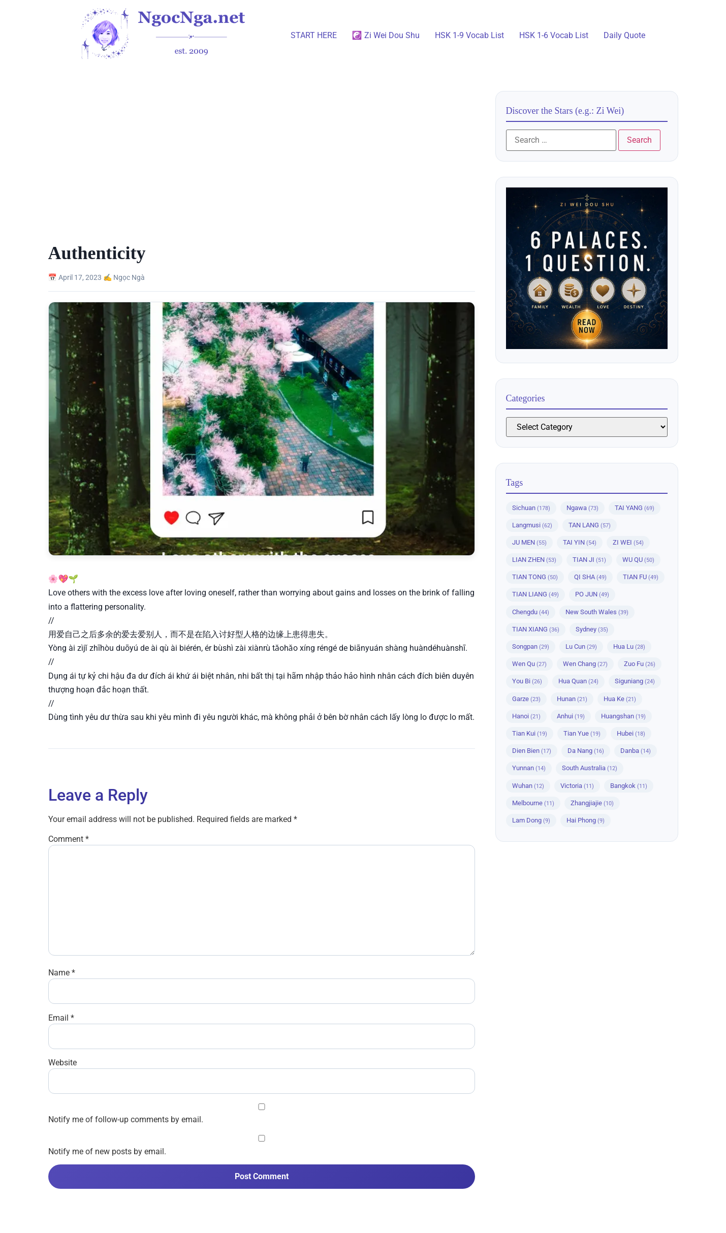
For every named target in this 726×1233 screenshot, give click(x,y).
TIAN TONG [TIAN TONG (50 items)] (535, 577)
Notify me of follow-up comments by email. (125, 1120)
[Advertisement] (261, 166)
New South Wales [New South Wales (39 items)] (596, 612)
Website (62, 1063)
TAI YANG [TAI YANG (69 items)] (634, 508)
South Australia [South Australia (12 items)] (589, 768)
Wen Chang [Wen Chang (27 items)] (585, 664)
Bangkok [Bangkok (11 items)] (628, 785)
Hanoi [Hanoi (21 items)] (526, 716)
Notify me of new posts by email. (107, 1152)
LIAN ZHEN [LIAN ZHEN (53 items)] (534, 559)
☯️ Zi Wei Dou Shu (386, 35)
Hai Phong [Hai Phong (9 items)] (585, 820)
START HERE (314, 35)
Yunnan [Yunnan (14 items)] (529, 768)
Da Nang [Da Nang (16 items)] (585, 750)
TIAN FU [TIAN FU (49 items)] (640, 577)
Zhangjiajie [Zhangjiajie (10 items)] (592, 803)
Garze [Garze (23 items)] (526, 699)
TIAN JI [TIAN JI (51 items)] (589, 559)
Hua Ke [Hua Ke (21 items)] (620, 699)
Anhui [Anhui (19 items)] (571, 716)
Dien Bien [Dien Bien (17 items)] (531, 750)
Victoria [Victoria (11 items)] (577, 785)
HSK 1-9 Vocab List (469, 35)
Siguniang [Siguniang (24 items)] (635, 681)
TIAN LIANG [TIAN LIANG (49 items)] (535, 594)
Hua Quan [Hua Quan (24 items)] (578, 681)
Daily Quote (624, 35)
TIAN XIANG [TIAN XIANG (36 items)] (535, 629)
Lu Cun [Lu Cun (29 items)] (581, 646)
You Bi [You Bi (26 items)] (527, 681)
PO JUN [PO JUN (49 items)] (592, 594)
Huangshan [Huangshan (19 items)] (623, 716)
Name (61, 973)
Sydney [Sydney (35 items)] (592, 629)
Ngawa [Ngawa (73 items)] (582, 508)
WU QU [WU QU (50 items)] (638, 559)
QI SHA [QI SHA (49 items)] (590, 577)
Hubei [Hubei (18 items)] (631, 733)
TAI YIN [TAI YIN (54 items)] (579, 542)
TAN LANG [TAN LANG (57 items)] (590, 525)
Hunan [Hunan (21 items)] (572, 699)
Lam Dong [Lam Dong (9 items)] (531, 820)
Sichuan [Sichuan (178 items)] (531, 508)
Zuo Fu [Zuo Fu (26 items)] (639, 664)
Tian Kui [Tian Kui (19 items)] (529, 733)
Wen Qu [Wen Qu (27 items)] (529, 664)
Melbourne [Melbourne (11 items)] (533, 803)
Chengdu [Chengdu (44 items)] (530, 612)
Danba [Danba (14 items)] (635, 750)
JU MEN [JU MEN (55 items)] (529, 542)
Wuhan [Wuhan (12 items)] (528, 785)
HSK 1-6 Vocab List (553, 35)
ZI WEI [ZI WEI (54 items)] (628, 542)
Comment (68, 839)
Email (61, 1018)
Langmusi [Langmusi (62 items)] (532, 525)
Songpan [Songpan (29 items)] (530, 646)
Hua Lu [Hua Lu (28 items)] (629, 646)
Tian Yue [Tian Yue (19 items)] (582, 733)
